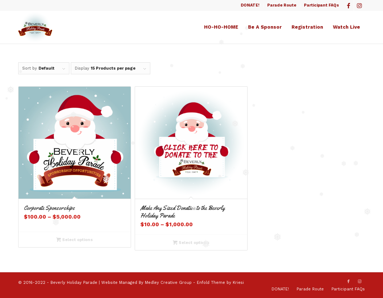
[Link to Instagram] (359, 5)
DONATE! (250, 5)
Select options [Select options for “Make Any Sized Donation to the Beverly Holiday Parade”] (191, 242)
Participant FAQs (321, 5)
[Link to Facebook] (348, 5)
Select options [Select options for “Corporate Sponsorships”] (74, 240)
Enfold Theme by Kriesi (220, 282)
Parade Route (281, 5)
